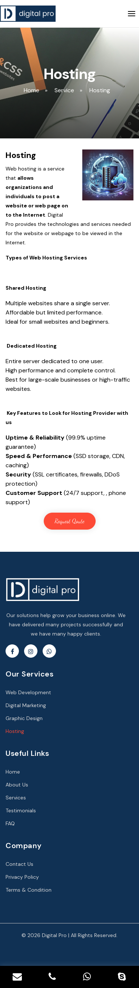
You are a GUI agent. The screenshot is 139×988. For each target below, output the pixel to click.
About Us (17, 784)
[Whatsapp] (87, 977)
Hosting (15, 731)
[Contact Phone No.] (52, 977)
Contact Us (19, 864)
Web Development (28, 692)
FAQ (10, 823)
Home (13, 771)
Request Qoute (69, 520)
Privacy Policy (22, 877)
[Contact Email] (17, 977)
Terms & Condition (29, 890)
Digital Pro (54, 935)
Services (16, 797)
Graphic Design (24, 718)
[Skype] (121, 977)
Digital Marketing (26, 705)
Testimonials (21, 810)
